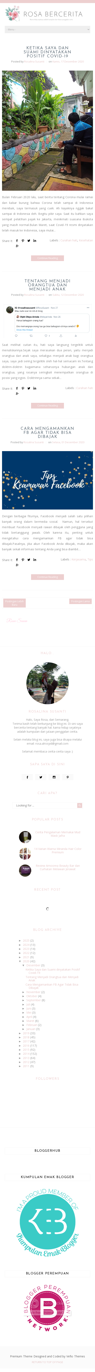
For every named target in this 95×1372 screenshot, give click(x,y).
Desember (33, 965)
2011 (26, 1066)
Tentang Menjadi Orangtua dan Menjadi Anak (48, 285)
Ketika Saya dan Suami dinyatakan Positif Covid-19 (47, 52)
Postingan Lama (80, 601)
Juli (28, 1004)
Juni (29, 1008)
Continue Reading (47, 258)
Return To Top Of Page (47, 1362)
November (33, 992)
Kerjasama (79, 559)
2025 (26, 940)
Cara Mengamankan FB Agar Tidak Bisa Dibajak (47, 433)
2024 (26, 945)
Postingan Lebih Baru (14, 603)
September (34, 1000)
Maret (30, 1021)
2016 (26, 1045)
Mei (29, 1012)
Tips (90, 559)
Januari (31, 1029)
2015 (26, 1050)
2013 (26, 1058)
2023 (26, 949)
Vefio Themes (75, 1356)
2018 (26, 1037)
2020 (26, 961)
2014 (26, 1054)
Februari (32, 1025)
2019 (26, 1033)
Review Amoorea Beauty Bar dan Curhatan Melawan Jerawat (58, 867)
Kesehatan (86, 240)
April (29, 1017)
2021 (26, 957)
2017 (26, 1041)
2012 (26, 1062)
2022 (26, 953)
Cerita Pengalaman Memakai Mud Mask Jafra (57, 834)
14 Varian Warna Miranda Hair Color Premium (58, 850)
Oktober (32, 996)
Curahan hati (68, 240)
